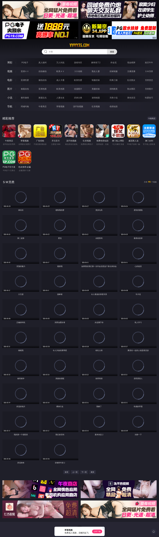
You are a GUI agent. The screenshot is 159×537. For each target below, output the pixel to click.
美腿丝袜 (96, 88)
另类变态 (149, 80)
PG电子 (24, 62)
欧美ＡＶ (60, 71)
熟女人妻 (96, 71)
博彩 (9, 62)
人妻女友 (60, 97)
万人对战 (60, 62)
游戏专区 (78, 62)
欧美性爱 (78, 80)
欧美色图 (60, 88)
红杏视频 (96, 106)
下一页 (84, 472)
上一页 (75, 472)
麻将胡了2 (95, 62)
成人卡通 (60, 80)
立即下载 (97, 531)
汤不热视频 (78, 106)
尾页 (92, 472)
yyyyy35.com (79, 45)
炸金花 (114, 62)
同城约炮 (25, 106)
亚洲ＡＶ (25, 71)
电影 (9, 80)
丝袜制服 (114, 71)
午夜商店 (43, 106)
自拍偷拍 (43, 71)
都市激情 (25, 97)
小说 (9, 97)
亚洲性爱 (25, 80)
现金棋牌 (131, 62)
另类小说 (114, 97)
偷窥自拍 (25, 88)
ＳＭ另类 (149, 71)
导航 (9, 106)
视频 (9, 71)
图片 (9, 88)
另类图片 (149, 88)
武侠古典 (78, 97)
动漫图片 (78, 88)
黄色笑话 (131, 97)
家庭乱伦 (43, 97)
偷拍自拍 (43, 80)
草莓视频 (60, 106)
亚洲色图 (43, 88)
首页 (66, 472)
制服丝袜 (96, 80)
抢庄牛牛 (149, 62)
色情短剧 (114, 106)
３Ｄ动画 (78, 71)
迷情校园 (96, 97)
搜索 (112, 51)
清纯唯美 (114, 88)
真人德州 (43, 62)
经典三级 (114, 80)
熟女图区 (131, 88)
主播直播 (131, 71)
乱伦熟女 (131, 80)
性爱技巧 (149, 97)
